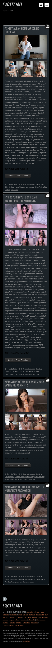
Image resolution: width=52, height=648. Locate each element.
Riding (41, 187)
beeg (46, 614)
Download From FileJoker (18, 176)
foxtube (34, 617)
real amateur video (32, 187)
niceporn (5, 622)
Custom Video (23, 371)
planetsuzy (19, 625)
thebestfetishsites (8, 625)
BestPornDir (27, 617)
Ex (10, 184)
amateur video (30, 184)
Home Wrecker (20, 187)
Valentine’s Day (34, 374)
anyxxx (25, 614)
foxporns (32, 614)
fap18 (43, 612)
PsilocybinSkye (10, 374)
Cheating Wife (9, 477)
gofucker (12, 617)
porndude (6, 614)
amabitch (24, 620)
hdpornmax (26, 622)
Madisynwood (9, 479)
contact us (26, 641)
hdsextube (31, 620)
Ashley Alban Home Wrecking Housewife (22, 30)
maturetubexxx (43, 617)
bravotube (13, 614)
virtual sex (14, 190)
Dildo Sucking (9, 187)
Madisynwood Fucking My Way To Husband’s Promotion (24, 489)
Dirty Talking (29, 477)
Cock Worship (20, 579)
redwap (12, 622)
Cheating (8, 371)
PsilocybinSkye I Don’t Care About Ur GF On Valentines (21, 199)
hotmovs (5, 617)
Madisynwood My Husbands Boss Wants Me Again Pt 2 (24, 383)
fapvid (20, 614)
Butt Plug (39, 369)
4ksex (17, 620)
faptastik (30, 612)
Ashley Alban (40, 184)
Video (15, 184)
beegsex (5, 620)
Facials (38, 579)
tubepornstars (40, 620)
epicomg (37, 612)
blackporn (34, 622)
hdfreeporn (40, 614)
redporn (19, 617)
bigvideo (18, 622)
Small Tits (31, 479)
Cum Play (15, 371)
